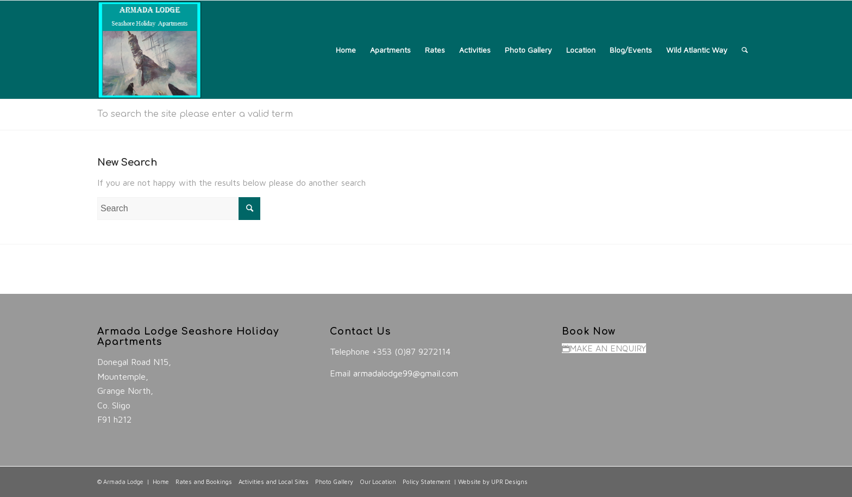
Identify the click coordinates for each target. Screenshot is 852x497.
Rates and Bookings (204, 481)
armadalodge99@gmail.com (405, 373)
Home (161, 481)
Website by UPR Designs (493, 481)
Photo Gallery (334, 481)
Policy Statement (426, 481)
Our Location (378, 481)
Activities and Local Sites (274, 481)
